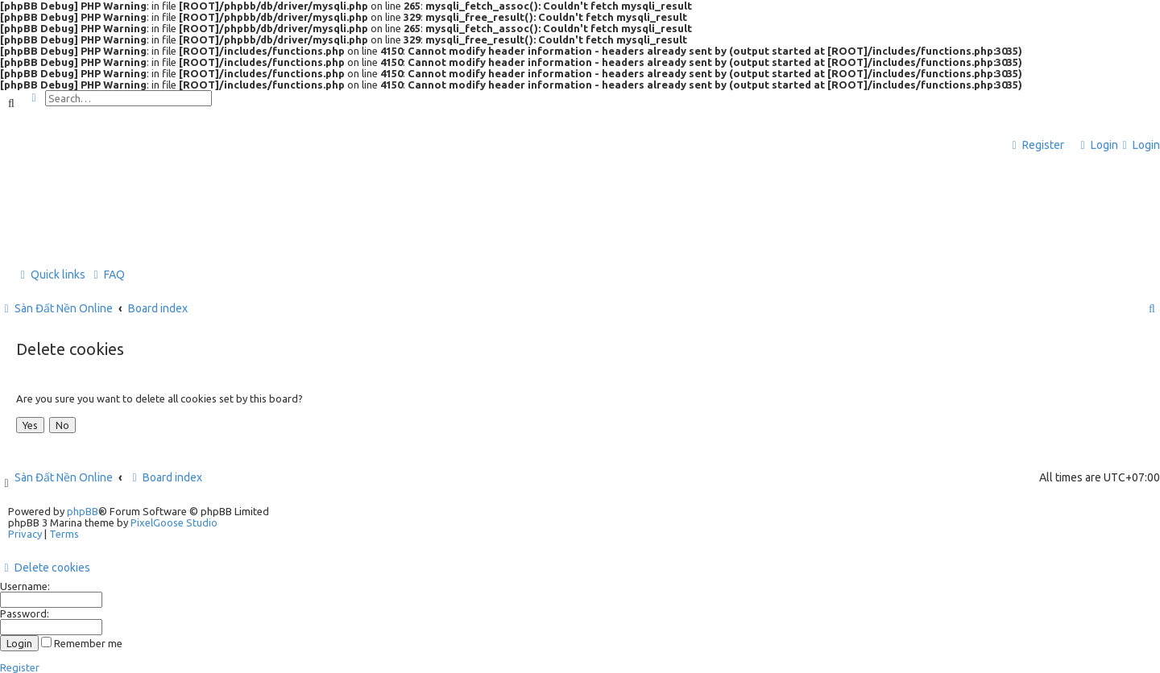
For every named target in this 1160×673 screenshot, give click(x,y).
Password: (24, 613)
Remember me (81, 643)
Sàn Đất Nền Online (63, 477)
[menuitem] (1097, 145)
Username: (25, 586)
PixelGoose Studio (174, 522)
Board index (165, 477)
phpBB (82, 511)
